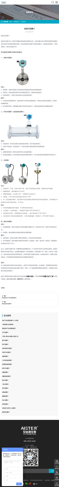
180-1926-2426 (29, 441)
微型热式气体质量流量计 (9, 328)
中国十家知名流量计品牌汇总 (10, 336)
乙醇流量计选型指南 (7, 324)
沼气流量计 (5, 332)
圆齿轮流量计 (6, 412)
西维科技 (53, 479)
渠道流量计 (5, 404)
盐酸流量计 (5, 356)
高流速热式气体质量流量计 (9, 297)
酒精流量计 (5, 392)
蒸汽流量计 (5, 388)
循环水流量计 (6, 368)
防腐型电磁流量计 (7, 364)
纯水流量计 (5, 400)
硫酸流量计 (5, 396)
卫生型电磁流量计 (7, 360)
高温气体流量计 (6, 352)
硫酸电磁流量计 (6, 376)
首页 (11, 21)
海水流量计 (5, 384)
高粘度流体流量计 (7, 303)
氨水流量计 (5, 380)
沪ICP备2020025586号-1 (36, 479)
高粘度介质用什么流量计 (9, 408)
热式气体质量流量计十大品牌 (10, 320)
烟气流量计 (5, 344)
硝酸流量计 (5, 372)
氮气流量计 (5, 340)
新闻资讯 (16, 21)
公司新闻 (23, 21)
